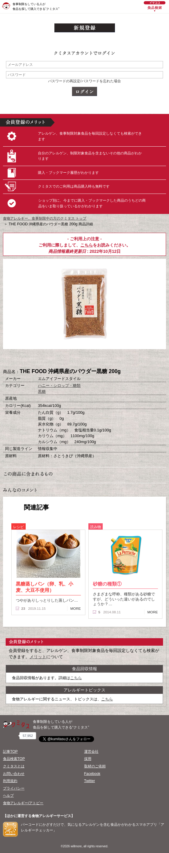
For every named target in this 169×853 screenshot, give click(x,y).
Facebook (92, 774)
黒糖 (42, 391)
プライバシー (13, 788)
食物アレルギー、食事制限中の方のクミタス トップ (44, 218)
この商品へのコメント (114, 359)
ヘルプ (8, 795)
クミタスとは (13, 766)
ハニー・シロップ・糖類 (59, 385)
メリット (38, 656)
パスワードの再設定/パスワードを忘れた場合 (84, 81)
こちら (86, 245)
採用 (87, 759)
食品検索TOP (14, 759)
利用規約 (10, 781)
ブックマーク (84, 359)
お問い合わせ (13, 774)
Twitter (89, 781)
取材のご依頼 (95, 766)
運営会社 (91, 751)
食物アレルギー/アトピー (23, 803)
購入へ (55, 359)
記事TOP (10, 751)
